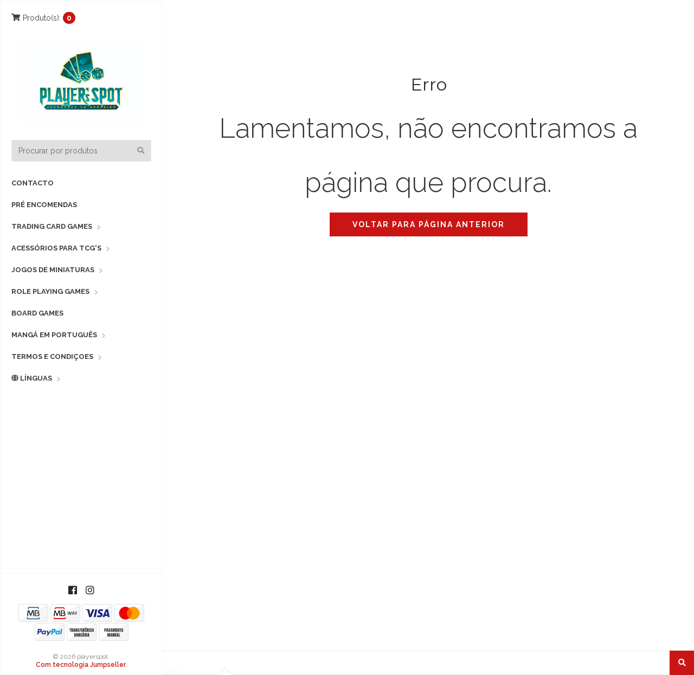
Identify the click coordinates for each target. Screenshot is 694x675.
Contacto (32, 183)
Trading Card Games (51, 226)
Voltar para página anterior (428, 224)
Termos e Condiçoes (52, 356)
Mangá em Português (54, 335)
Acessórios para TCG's (56, 248)
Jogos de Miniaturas (52, 270)
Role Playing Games (50, 291)
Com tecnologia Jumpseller (81, 664)
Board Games (37, 313)
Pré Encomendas (44, 205)
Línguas (31, 378)
